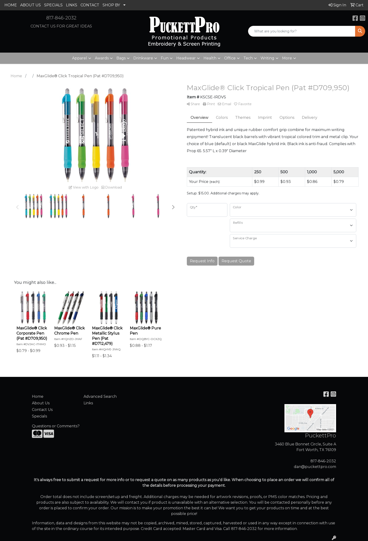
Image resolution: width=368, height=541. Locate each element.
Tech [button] (248, 58)
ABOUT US (30, 5)
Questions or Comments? (56, 426)
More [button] (287, 58)
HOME (10, 5)
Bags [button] (121, 58)
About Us (41, 403)
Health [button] (209, 58)
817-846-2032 (61, 18)
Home (37, 396)
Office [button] (230, 58)
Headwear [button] (186, 58)
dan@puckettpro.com (315, 466)
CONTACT (89, 5)
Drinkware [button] (143, 58)
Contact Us (42, 409)
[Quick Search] (301, 31)
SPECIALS (53, 5)
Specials (39, 416)
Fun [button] (165, 58)
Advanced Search (100, 396)
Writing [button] (267, 58)
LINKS (71, 5)
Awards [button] (102, 58)
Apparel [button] (79, 58)
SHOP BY (111, 5)
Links (88, 403)
